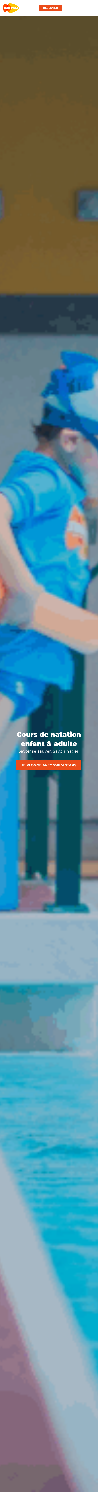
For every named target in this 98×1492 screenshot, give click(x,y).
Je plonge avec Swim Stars (48, 765)
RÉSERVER (50, 7)
